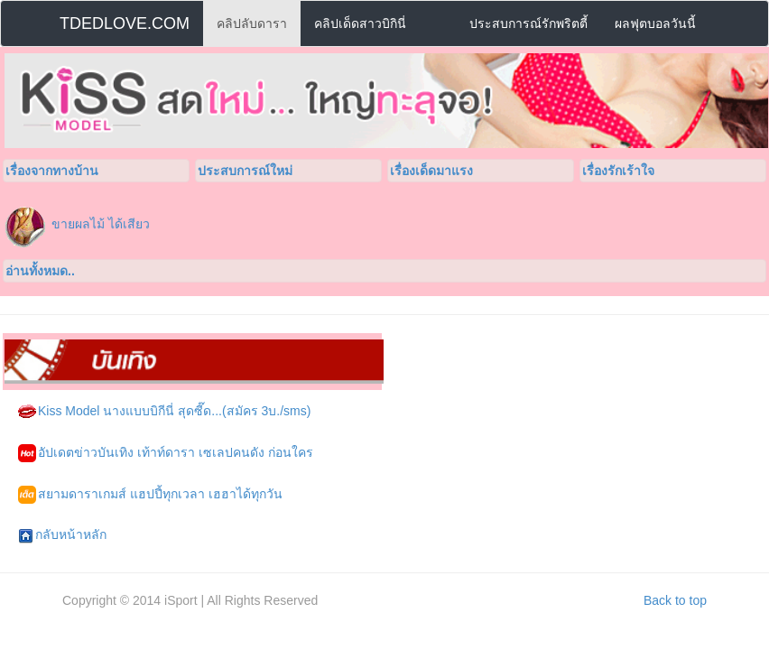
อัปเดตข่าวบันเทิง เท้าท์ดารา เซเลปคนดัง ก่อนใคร (165, 453)
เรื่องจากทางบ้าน (51, 170)
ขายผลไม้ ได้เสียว (100, 224)
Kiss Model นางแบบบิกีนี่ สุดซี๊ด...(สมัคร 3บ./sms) (164, 412)
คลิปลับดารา (252, 23)
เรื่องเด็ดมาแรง (431, 170)
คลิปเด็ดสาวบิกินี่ (360, 23)
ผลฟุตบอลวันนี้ (655, 23)
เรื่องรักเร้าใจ (618, 170)
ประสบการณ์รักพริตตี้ (528, 23)
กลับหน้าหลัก (62, 535)
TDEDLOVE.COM (125, 23)
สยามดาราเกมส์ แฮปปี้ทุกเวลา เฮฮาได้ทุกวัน (150, 495)
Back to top (675, 600)
